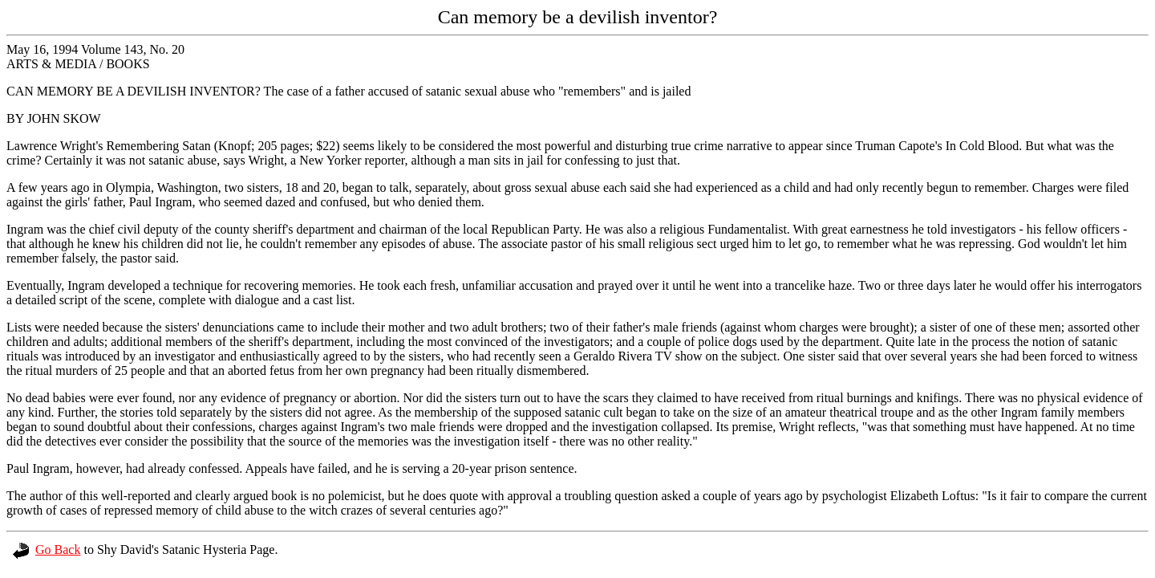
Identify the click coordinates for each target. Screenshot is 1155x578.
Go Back (46, 549)
